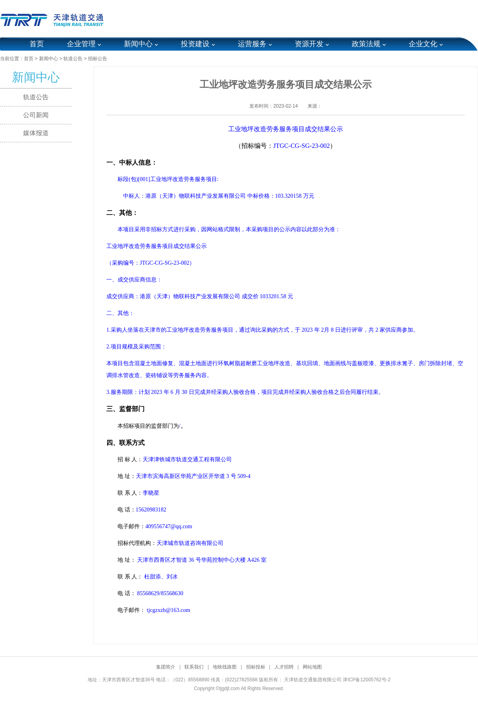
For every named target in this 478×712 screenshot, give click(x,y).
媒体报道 (36, 133)
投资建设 (195, 44)
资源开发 (309, 44)
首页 (36, 44)
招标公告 (97, 58)
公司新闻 (36, 115)
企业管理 (81, 44)
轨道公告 (72, 58)
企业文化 (423, 44)
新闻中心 (138, 44)
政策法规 (366, 44)
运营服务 (252, 44)
